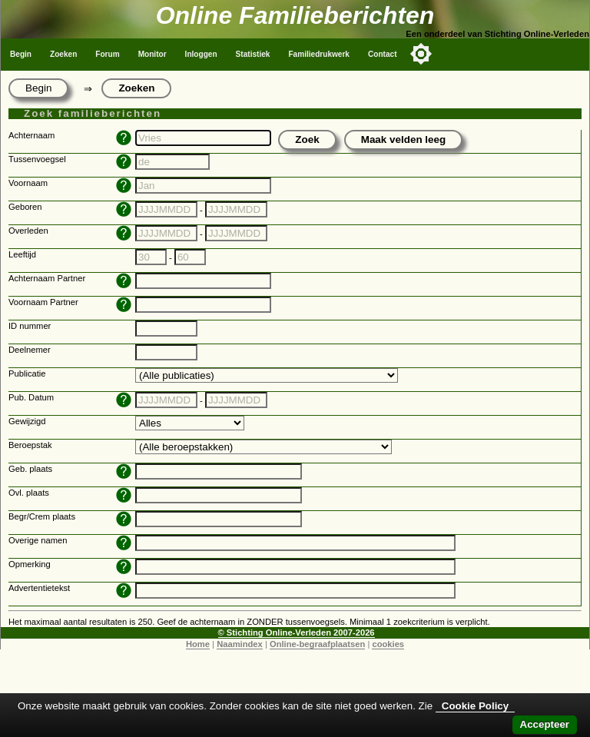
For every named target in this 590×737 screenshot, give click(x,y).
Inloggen (201, 54)
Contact (382, 54)
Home (198, 644)
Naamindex (240, 644)
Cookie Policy (475, 706)
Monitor (152, 54)
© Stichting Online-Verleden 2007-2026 (296, 632)
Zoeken (63, 54)
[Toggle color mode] (421, 53)
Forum (107, 54)
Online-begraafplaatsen (317, 644)
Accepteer (544, 724)
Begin (20, 54)
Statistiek (253, 54)
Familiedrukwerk (319, 54)
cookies (388, 644)
